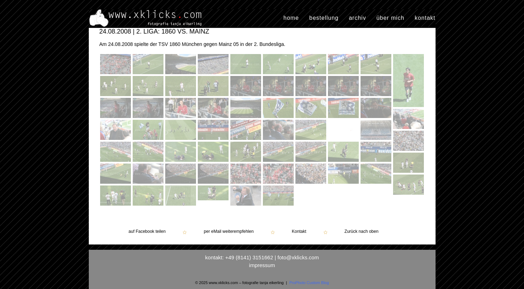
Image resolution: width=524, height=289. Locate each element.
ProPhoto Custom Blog (309, 283)
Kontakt (299, 231)
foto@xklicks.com (298, 257)
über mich (390, 18)
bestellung (324, 18)
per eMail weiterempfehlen (229, 231)
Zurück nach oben (362, 231)
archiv (357, 18)
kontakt (425, 18)
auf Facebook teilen (147, 231)
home (291, 18)
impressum (262, 265)
